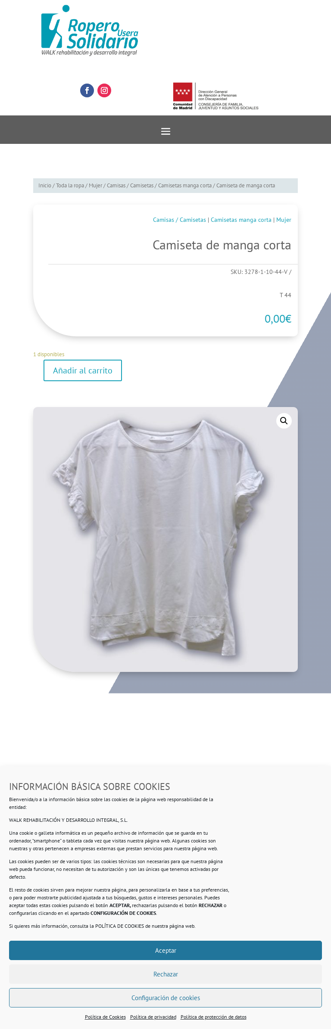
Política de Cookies (105, 1016)
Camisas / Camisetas (130, 185)
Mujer (95, 185)
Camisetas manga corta (185, 185)
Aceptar (165, 950)
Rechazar (165, 974)
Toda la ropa (70, 185)
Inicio (44, 185)
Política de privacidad (153, 1016)
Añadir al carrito (82, 370)
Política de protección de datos (214, 1016)
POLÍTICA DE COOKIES (119, 926)
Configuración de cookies (165, 998)
